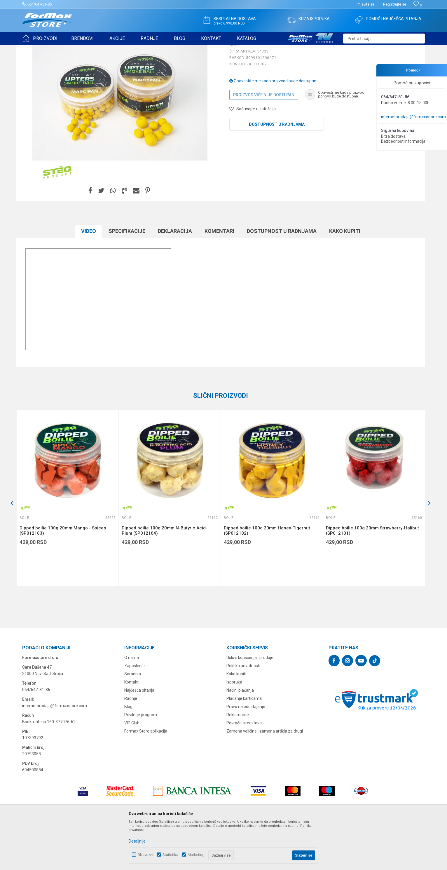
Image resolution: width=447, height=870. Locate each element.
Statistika (170, 854)
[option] (67, 543)
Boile (115, 49)
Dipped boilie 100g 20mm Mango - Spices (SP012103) (63, 576)
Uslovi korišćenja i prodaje (249, 702)
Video (88, 276)
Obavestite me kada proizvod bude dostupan (272, 126)
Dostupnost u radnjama (277, 169)
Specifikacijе (127, 276)
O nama (131, 702)
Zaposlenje (134, 711)
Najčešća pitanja (139, 735)
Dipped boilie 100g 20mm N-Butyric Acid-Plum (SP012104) (164, 576)
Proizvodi (55, 49)
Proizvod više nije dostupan (263, 140)
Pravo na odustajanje (245, 751)
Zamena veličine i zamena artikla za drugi (264, 776)
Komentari (219, 276)
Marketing (196, 854)
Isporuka (234, 727)
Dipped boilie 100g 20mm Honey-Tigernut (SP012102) (267, 576)
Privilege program (140, 760)
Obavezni (145, 854)
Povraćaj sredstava (244, 768)
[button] (384, 38)
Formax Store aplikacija (145, 776)
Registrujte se (394, 4)
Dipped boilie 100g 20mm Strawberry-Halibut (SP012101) (372, 576)
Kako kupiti (344, 276)
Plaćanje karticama (244, 743)
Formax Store (32, 49)
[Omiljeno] (417, 5)
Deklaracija (175, 276)
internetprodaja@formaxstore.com (413, 116)
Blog (128, 751)
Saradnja (132, 719)
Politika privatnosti (243, 711)
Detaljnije (137, 841)
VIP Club (131, 768)
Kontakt (131, 727)
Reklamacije (237, 760)
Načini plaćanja (240, 735)
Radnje (130, 743)
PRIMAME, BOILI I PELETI (86, 49)
